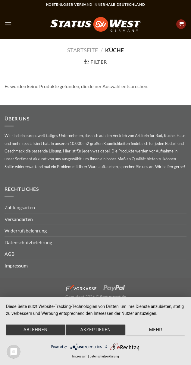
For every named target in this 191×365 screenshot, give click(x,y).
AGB (9, 254)
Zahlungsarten (20, 207)
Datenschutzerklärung (104, 356)
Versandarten (19, 219)
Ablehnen (35, 329)
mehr (155, 329)
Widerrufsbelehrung (26, 230)
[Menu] (8, 24)
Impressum (16, 265)
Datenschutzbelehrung (28, 242)
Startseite (82, 50)
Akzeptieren (95, 329)
